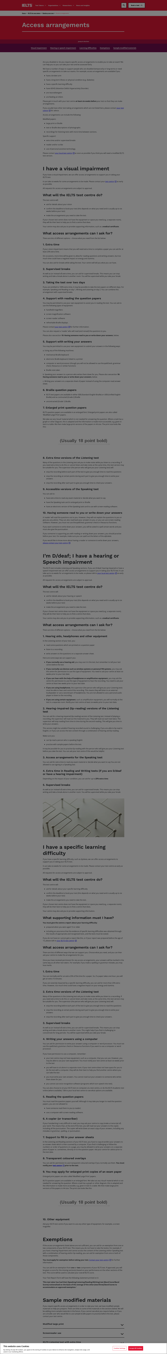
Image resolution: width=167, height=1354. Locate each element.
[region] (83, 1348)
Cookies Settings (119, 1348)
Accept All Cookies (135, 1348)
